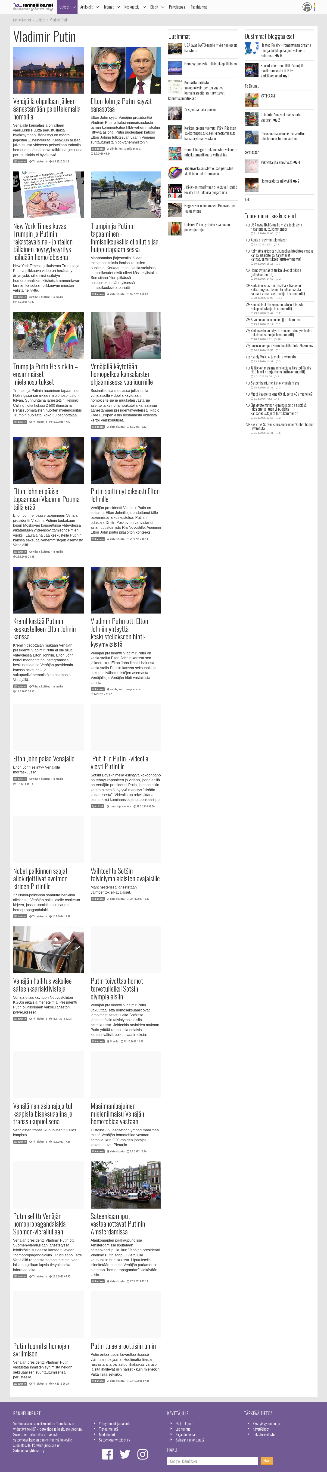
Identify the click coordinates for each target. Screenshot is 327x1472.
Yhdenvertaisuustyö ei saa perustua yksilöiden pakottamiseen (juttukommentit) (281, 333)
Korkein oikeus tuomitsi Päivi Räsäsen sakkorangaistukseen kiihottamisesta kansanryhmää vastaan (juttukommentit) (278, 289)
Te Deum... (252, 86)
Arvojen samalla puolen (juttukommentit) (278, 319)
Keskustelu (132, 7)
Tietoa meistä (108, 1429)
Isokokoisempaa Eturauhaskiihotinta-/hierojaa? (282, 345)
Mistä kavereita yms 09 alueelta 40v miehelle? (282, 394)
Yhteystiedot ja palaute (115, 1423)
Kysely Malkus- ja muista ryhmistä (273, 357)
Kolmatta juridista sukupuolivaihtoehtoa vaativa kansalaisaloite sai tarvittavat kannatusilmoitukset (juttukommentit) (282, 255)
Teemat (108, 7)
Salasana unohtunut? (190, 1440)
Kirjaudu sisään (186, 1434)
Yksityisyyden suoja (266, 1423)
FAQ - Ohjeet (184, 1423)
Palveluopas (177, 7)
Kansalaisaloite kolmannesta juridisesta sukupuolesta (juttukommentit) (277, 307)
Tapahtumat (199, 7)
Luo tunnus (183, 1429)
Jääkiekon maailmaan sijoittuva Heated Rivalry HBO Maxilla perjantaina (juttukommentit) (281, 370)
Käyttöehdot (261, 1429)
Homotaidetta (280, 181)
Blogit (154, 7)
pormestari (252, 152)
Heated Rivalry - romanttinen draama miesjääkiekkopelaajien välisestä (286, 50)
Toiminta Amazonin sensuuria (281, 116)
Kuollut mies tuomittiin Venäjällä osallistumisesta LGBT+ (282, 70)
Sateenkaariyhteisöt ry (114, 1440)
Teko (248, 199)
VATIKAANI (268, 96)
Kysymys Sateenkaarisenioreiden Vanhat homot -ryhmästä (282, 426)
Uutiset (64, 7)
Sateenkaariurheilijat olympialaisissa (275, 383)
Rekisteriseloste (264, 1434)
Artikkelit (86, 7)
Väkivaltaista (280, 162)
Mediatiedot (107, 1434)
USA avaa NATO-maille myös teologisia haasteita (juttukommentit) (276, 227)
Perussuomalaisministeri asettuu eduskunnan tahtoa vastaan (283, 135)
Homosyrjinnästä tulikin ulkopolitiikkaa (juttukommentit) (276, 272)
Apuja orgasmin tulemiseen (269, 240)
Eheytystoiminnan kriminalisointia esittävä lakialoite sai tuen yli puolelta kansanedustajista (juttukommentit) (279, 409)
